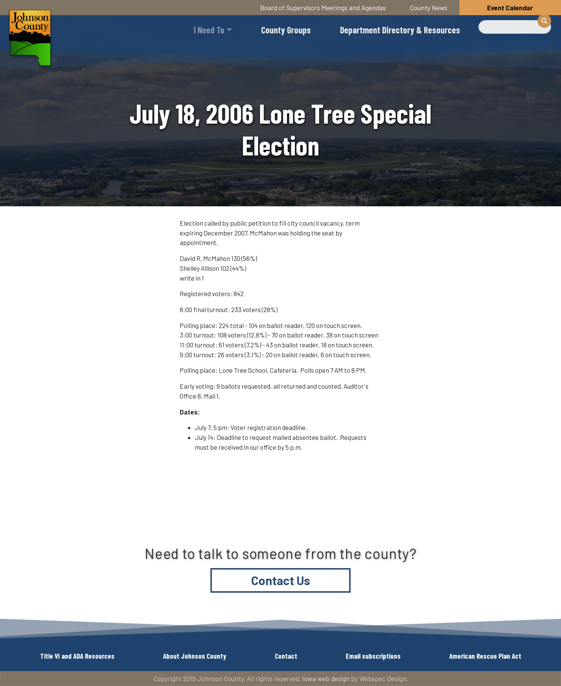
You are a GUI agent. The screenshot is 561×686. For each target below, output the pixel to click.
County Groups (286, 29)
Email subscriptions (373, 655)
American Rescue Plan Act (485, 655)
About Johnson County (194, 655)
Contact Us (280, 580)
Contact (286, 655)
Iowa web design (325, 678)
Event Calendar (510, 7)
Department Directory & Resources (400, 29)
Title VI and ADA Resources (77, 655)
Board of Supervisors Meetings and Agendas (323, 7)
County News (428, 7)
